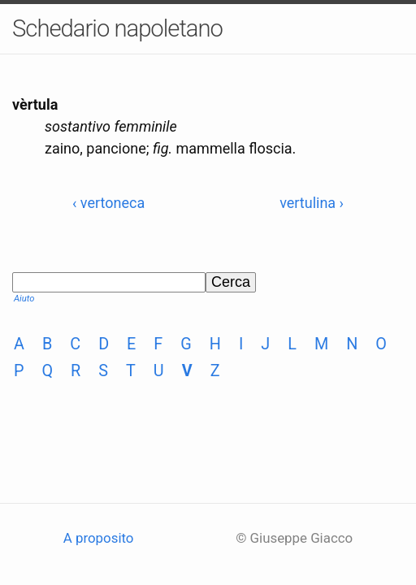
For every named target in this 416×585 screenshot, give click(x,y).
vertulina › (312, 202)
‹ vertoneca (108, 202)
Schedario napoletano (117, 28)
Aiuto (24, 298)
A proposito (98, 538)
